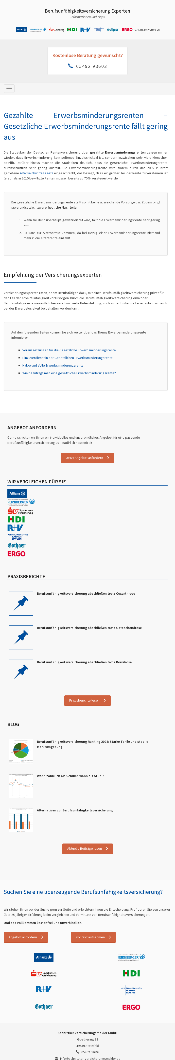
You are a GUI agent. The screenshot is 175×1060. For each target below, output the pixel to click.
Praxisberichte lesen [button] (84, 700)
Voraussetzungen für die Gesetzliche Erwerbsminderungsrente (69, 350)
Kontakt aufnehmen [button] (90, 937)
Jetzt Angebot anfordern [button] (84, 457)
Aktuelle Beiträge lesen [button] (84, 848)
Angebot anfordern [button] (23, 937)
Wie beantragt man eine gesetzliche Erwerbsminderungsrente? (69, 373)
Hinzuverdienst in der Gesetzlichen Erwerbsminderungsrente (67, 357)
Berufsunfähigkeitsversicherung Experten (87, 11)
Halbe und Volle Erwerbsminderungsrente (53, 365)
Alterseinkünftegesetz (36, 173)
